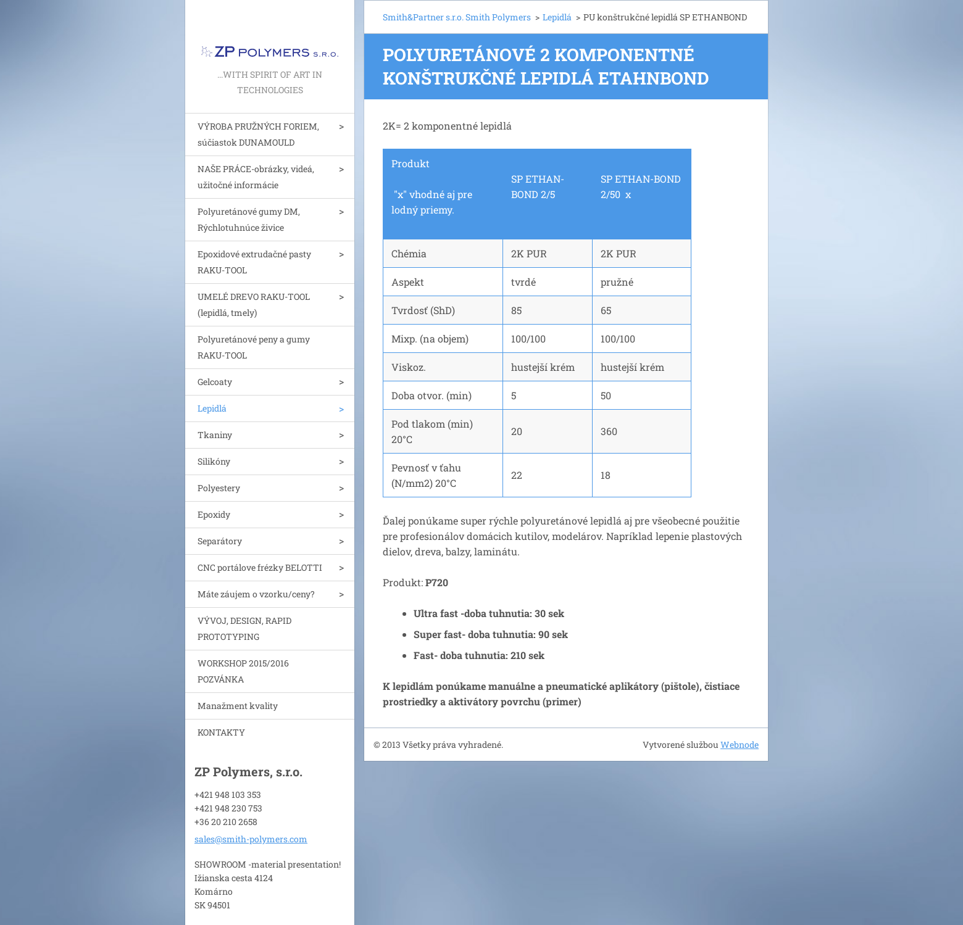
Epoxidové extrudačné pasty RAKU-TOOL (254, 262)
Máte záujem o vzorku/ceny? (256, 594)
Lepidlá (212, 408)
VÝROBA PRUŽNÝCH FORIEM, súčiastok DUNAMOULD (258, 134)
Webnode (739, 744)
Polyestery (219, 488)
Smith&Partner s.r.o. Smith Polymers (457, 17)
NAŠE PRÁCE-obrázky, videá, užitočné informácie (256, 177)
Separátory (220, 541)
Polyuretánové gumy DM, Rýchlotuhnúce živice (249, 219)
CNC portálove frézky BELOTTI (260, 567)
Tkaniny (215, 435)
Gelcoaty (215, 382)
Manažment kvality (238, 705)
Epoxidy (214, 514)
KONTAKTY (221, 732)
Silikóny (214, 461)
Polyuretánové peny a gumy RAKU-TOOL (254, 347)
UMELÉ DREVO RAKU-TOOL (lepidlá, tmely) (254, 304)
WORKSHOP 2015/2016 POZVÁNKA (243, 671)
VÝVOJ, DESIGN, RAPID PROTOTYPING (244, 628)
